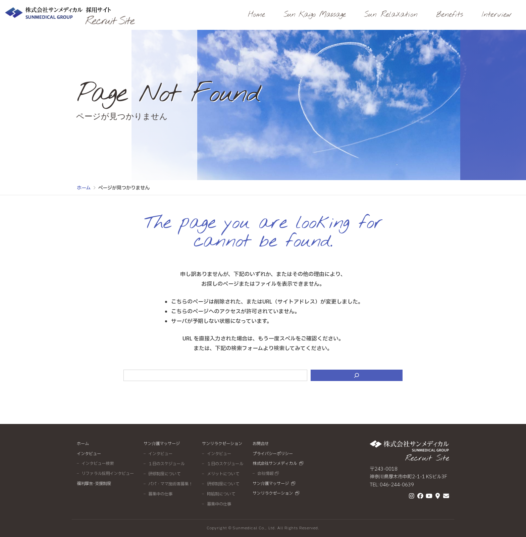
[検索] (357, 375)
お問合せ (261, 444)
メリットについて (223, 474)
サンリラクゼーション (222, 444)
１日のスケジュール (166, 464)
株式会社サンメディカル (275, 464)
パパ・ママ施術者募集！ (170, 484)
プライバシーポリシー (273, 454)
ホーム (83, 444)
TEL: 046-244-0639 (392, 484)
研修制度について (164, 474)
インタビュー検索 (98, 464)
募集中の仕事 (160, 494)
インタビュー (89, 454)
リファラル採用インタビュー (108, 474)
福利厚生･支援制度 (94, 484)
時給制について (221, 494)
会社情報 (265, 474)
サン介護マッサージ (162, 444)
